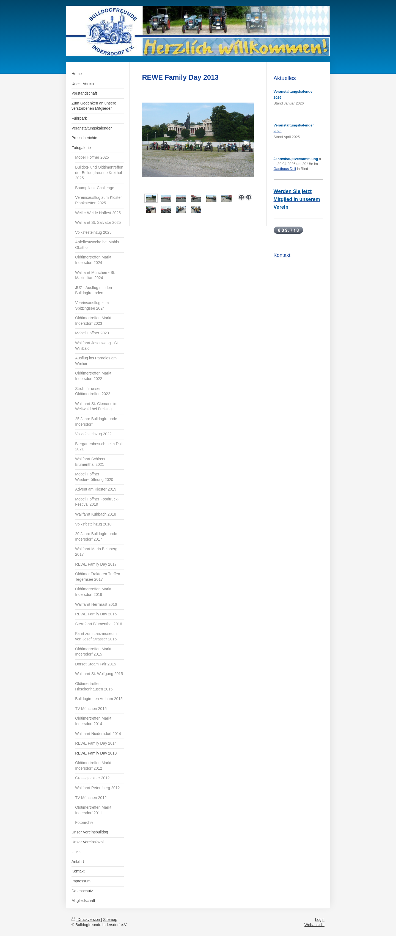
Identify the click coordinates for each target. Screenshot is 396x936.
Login (319, 919)
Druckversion (86, 919)
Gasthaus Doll (285, 169)
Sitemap (110, 919)
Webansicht (314, 925)
